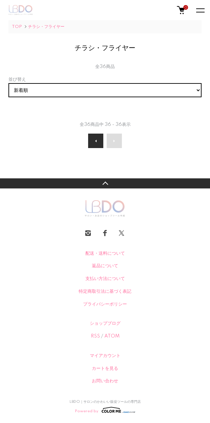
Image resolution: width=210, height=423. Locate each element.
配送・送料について (105, 253)
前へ (95, 141)
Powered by (105, 410)
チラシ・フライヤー (46, 27)
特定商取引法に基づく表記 (105, 291)
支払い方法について (105, 278)
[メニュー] (200, 10)
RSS (95, 336)
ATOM (112, 336)
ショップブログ (105, 323)
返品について (105, 265)
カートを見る (105, 368)
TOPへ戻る (105, 183)
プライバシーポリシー (105, 304)
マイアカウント (105, 355)
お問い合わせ (105, 381)
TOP (17, 27)
